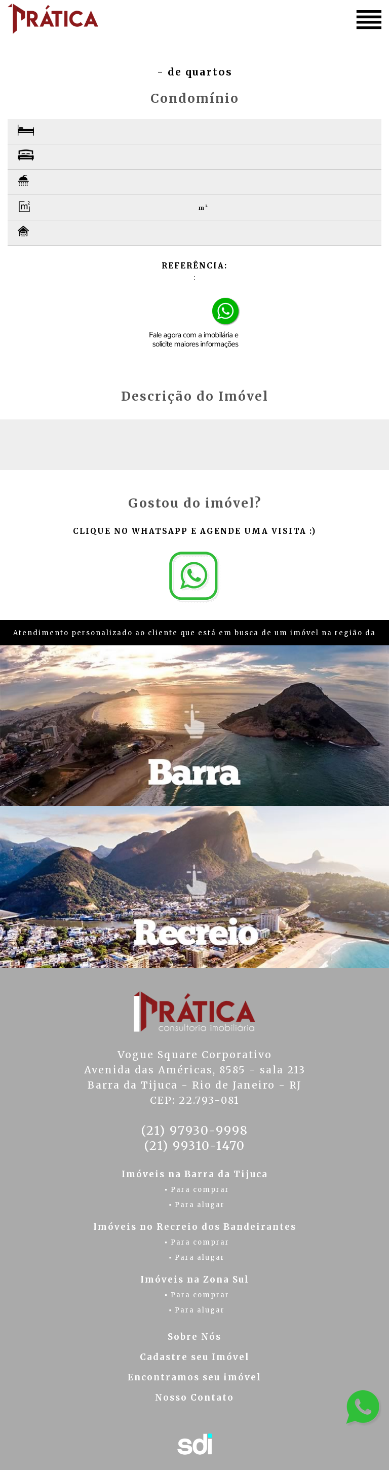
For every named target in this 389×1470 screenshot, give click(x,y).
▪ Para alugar (197, 1205)
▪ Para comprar (197, 1189)
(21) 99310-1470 (194, 1145)
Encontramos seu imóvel (194, 1377)
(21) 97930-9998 (194, 1130)
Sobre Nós (194, 1336)
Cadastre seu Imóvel (195, 1357)
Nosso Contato (194, 1397)
